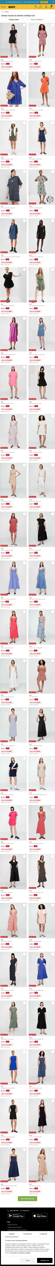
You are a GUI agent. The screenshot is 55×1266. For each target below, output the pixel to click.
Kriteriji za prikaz (14, 19)
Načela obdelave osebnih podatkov (17, 1230)
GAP (2, 59)
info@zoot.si (26, 1210)
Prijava (46, 6)
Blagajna (51, 6)
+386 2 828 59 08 (14, 1210)
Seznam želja (41, 6)
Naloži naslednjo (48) (27, 1198)
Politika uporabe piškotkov (15, 1227)
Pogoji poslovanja (12, 1224)
